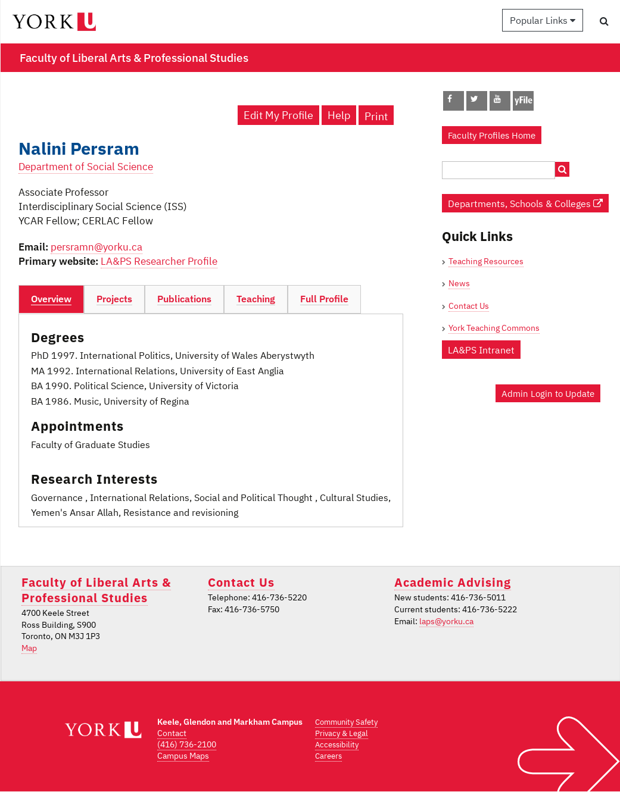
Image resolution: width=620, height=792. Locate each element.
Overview (51, 299)
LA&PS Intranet (481, 349)
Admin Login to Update (547, 393)
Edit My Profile (278, 115)
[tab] (51, 299)
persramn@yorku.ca (96, 246)
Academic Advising (452, 582)
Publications (184, 299)
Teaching (255, 299)
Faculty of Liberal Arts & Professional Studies (96, 590)
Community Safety (346, 722)
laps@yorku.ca (446, 621)
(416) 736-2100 (186, 744)
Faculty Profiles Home (491, 135)
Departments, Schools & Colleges (525, 203)
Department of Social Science (85, 166)
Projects (114, 299)
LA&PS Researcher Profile (159, 261)
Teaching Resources (486, 261)
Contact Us (468, 305)
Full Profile (324, 299)
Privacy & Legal (341, 733)
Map (29, 648)
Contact (171, 733)
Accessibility (337, 745)
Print (376, 116)
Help (339, 115)
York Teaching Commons (494, 328)
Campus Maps (183, 755)
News (459, 283)
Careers (328, 756)
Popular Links (542, 20)
